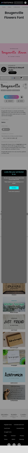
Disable (14, 187)
